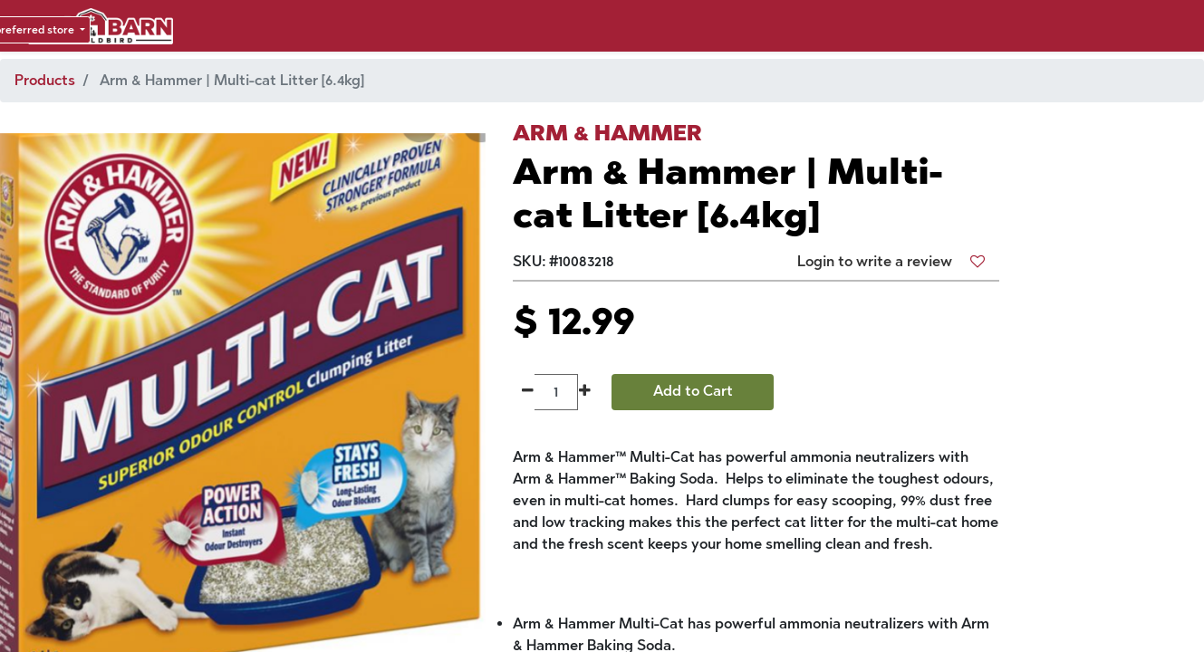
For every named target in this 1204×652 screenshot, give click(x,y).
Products (44, 80)
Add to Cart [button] (693, 390)
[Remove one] (528, 392)
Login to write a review (874, 261)
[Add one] (585, 392)
